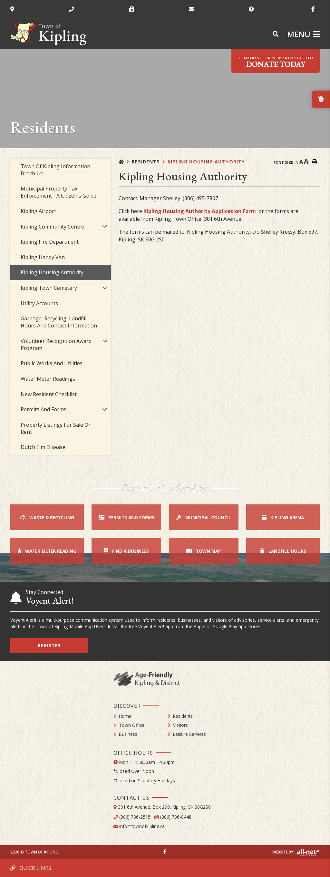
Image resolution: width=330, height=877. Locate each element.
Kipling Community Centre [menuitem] (52, 226)
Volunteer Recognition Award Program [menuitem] (56, 344)
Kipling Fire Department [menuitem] (50, 241)
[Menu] (303, 34)
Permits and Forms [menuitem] (43, 409)
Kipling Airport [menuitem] (38, 211)
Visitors (180, 725)
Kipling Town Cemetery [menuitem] (49, 287)
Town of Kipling (48, 33)
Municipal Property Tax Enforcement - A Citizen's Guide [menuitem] (58, 192)
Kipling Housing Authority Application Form (199, 211)
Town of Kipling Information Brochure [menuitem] (55, 170)
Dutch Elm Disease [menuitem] (43, 447)
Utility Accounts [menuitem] (39, 303)
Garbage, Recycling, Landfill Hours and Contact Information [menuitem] (59, 322)
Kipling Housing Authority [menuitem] (52, 272)
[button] (105, 226)
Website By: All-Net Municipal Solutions (308, 852)
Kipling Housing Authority (206, 162)
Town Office (131, 725)
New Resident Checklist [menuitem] (49, 394)
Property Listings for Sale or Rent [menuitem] (56, 428)
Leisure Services (189, 734)
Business (128, 734)
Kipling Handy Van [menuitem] (43, 257)
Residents (146, 162)
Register (49, 645)
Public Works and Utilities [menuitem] (51, 363)
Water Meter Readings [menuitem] (48, 378)
